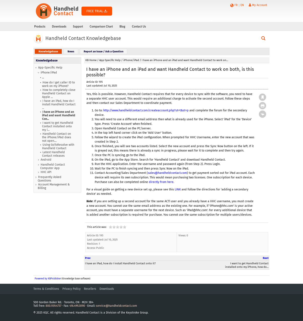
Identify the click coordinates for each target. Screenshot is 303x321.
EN (242, 5)
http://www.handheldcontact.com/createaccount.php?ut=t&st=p (146, 110)
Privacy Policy (71, 289)
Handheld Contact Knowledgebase (83, 38)
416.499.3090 (77, 306)
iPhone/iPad (49, 72)
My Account (258, 5)
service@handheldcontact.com (116, 306)
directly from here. (161, 182)
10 (124, 226)
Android (46, 159)
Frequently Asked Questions (49, 178)
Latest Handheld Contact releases (53, 153)
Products (39, 26)
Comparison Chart (101, 26)
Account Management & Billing (54, 186)
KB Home (91, 60)
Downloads (59, 26)
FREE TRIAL (96, 11)
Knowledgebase (47, 60)
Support (78, 26)
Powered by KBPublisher (48, 278)
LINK (178, 189)
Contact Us (139, 26)
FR (236, 5)
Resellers (90, 289)
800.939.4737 (53, 306)
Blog (122, 26)
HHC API (46, 172)
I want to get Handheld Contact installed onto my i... (57, 126)
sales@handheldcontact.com (167, 173)
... (43, 77)
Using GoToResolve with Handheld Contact (58, 146)
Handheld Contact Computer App (52, 166)
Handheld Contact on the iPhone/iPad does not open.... (56, 137)
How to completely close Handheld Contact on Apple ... (58, 93)
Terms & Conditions (46, 289)
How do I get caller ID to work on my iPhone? (58, 84)
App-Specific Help (50, 67)
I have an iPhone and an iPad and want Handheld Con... (58, 115)
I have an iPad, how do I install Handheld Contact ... (58, 104)
